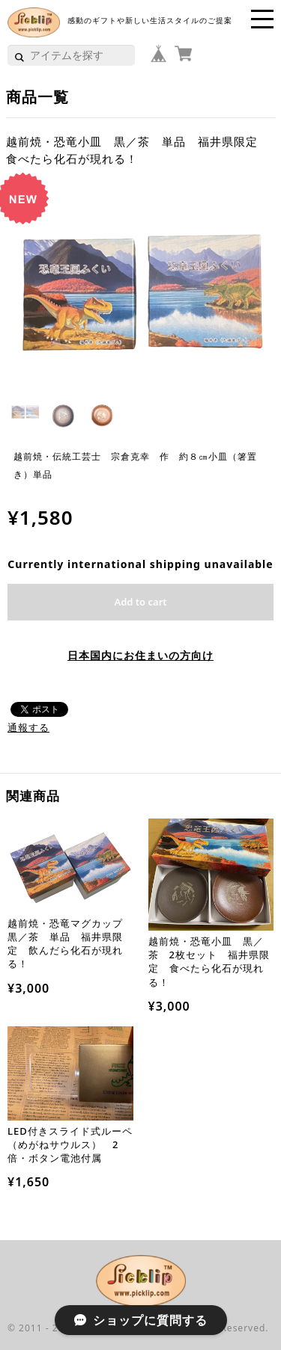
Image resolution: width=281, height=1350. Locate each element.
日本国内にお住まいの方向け (140, 655)
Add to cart (140, 601)
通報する (28, 727)
